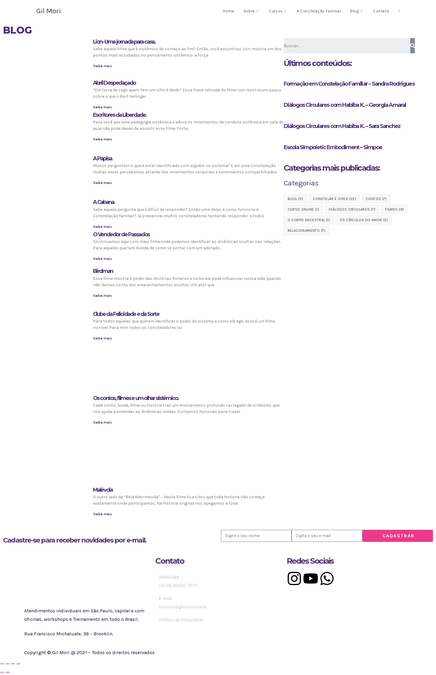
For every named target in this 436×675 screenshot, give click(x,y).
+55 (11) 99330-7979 (177, 585)
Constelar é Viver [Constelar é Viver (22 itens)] (334, 199)
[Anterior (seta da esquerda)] (2, 672)
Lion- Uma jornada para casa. (124, 41)
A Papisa (102, 158)
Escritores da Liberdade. (120, 115)
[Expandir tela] (7, 663)
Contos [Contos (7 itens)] (376, 199)
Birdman (103, 271)
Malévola (103, 490)
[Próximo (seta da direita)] (7, 672)
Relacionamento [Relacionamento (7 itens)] (306, 230)
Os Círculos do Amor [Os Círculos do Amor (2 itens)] (364, 220)
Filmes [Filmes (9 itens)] (394, 209)
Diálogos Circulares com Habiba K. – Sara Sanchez (342, 126)
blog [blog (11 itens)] (295, 199)
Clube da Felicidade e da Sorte (126, 314)
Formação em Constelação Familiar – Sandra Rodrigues (349, 83)
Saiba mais (102, 66)
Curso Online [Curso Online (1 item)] (303, 209)
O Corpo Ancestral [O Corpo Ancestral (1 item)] (309, 220)
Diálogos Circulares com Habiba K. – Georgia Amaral (345, 105)
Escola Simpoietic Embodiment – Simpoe (333, 147)
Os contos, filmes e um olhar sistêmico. (136, 398)
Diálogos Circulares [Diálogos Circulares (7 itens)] (352, 209)
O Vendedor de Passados (121, 234)
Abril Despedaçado (114, 83)
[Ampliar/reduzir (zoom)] (2, 663)
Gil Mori (48, 11)
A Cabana (103, 202)
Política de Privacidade (180, 619)
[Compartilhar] (13, 663)
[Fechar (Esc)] (18, 663)
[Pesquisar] (412, 45)
